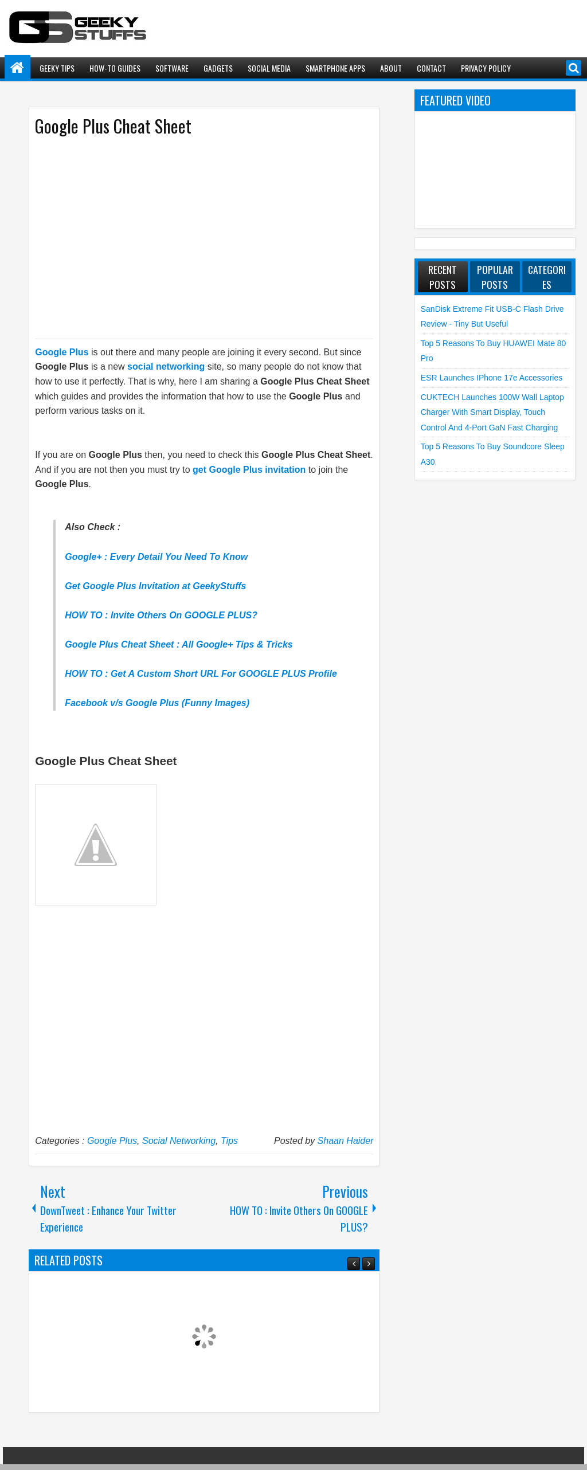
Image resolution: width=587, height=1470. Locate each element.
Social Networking (179, 1141)
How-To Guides (114, 68)
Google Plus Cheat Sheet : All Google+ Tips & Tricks (179, 644)
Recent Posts (442, 277)
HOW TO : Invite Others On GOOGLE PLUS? (161, 615)
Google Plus (112, 1141)
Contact (431, 68)
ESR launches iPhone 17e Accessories (492, 377)
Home (17, 68)
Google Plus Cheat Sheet (113, 126)
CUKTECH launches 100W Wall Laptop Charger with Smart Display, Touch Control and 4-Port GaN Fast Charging (492, 412)
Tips (229, 1141)
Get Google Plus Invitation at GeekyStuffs (155, 586)
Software (172, 68)
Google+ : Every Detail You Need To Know (156, 557)
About (391, 68)
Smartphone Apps (335, 68)
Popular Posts (495, 277)
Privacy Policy (486, 68)
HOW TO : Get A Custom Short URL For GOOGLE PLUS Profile (201, 674)
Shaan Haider (346, 1141)
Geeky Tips (57, 68)
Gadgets (218, 68)
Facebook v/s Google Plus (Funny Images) (157, 703)
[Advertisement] (192, 236)
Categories (547, 277)
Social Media (269, 68)
